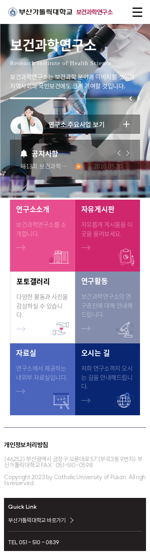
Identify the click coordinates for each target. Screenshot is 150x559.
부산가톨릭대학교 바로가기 (37, 520)
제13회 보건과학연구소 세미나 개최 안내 (51, 166)
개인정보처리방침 (26, 445)
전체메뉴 (135, 12)
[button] (130, 98)
